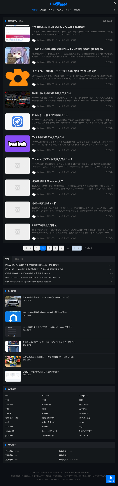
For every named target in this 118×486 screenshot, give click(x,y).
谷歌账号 (9, 405)
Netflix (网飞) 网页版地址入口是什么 (51, 93)
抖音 (81, 400)
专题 (51, 10)
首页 (35, 10)
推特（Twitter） (49, 418)
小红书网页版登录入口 (44, 203)
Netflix (45, 427)
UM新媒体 (59, 4)
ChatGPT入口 (84, 436)
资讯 (60, 10)
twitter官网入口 (48, 422)
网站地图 (68, 473)
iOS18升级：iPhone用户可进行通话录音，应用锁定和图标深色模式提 (34, 269)
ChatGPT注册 (84, 418)
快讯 (43, 10)
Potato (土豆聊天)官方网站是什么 (50, 115)
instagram (83, 413)
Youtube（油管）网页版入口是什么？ (52, 159)
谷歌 (7, 409)
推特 (44, 409)
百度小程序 (84, 405)
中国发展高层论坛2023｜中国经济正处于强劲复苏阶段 (28, 282)
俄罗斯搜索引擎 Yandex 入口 (47, 181)
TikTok (8, 413)
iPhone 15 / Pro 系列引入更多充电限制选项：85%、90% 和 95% (32, 265)
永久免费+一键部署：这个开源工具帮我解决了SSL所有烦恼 (64, 71)
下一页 (76, 248)
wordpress (83, 396)
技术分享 (64, 40)
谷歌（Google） (12, 418)
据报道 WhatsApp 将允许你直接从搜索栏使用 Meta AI (27, 273)
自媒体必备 (10, 431)
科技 (68, 10)
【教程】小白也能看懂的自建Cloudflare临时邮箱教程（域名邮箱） (68, 49)
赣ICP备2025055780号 (80, 473)
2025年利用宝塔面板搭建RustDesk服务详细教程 (58, 27)
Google (45, 413)
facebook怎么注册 (50, 431)
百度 (7, 400)
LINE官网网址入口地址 (44, 225)
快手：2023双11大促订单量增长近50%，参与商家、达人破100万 (32, 277)
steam (81, 422)
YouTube (9, 427)
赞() (109, 40)
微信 (7, 422)
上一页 (28, 248)
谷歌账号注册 (48, 436)
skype (81, 427)
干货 (44, 400)
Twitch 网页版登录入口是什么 (48, 137)
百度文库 (83, 409)
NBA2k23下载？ (86, 431)
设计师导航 (108, 21)
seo (6, 396)
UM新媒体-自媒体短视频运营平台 (52, 473)
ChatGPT (46, 396)
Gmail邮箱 (46, 405)
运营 (77, 10)
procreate (9, 436)
